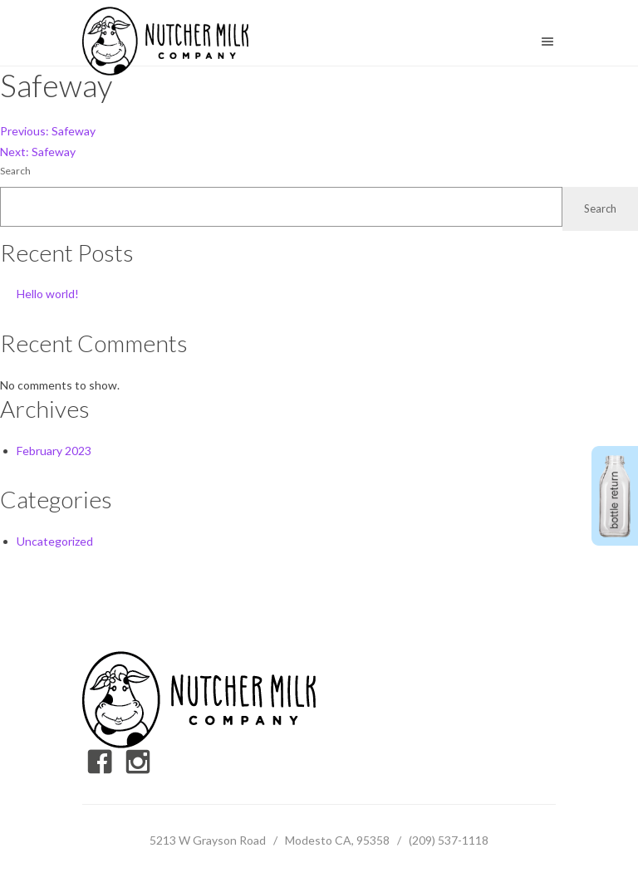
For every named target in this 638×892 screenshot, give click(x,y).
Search (15, 170)
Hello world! (48, 294)
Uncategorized (55, 541)
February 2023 (54, 451)
